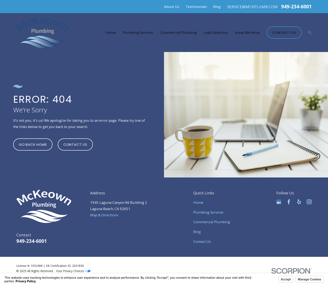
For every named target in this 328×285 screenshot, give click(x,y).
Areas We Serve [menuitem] (247, 32)
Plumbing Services (208, 212)
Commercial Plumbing (211, 221)
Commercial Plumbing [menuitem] (178, 32)
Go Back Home (33, 144)
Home (198, 202)
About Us (171, 6)
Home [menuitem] (111, 32)
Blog (217, 6)
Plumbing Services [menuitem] (138, 32)
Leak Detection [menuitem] (216, 32)
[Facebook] (288, 201)
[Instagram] (309, 201)
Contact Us (284, 32)
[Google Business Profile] (278, 201)
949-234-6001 (296, 7)
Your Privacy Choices (73, 271)
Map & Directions (104, 215)
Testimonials (196, 6)
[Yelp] (299, 201)
